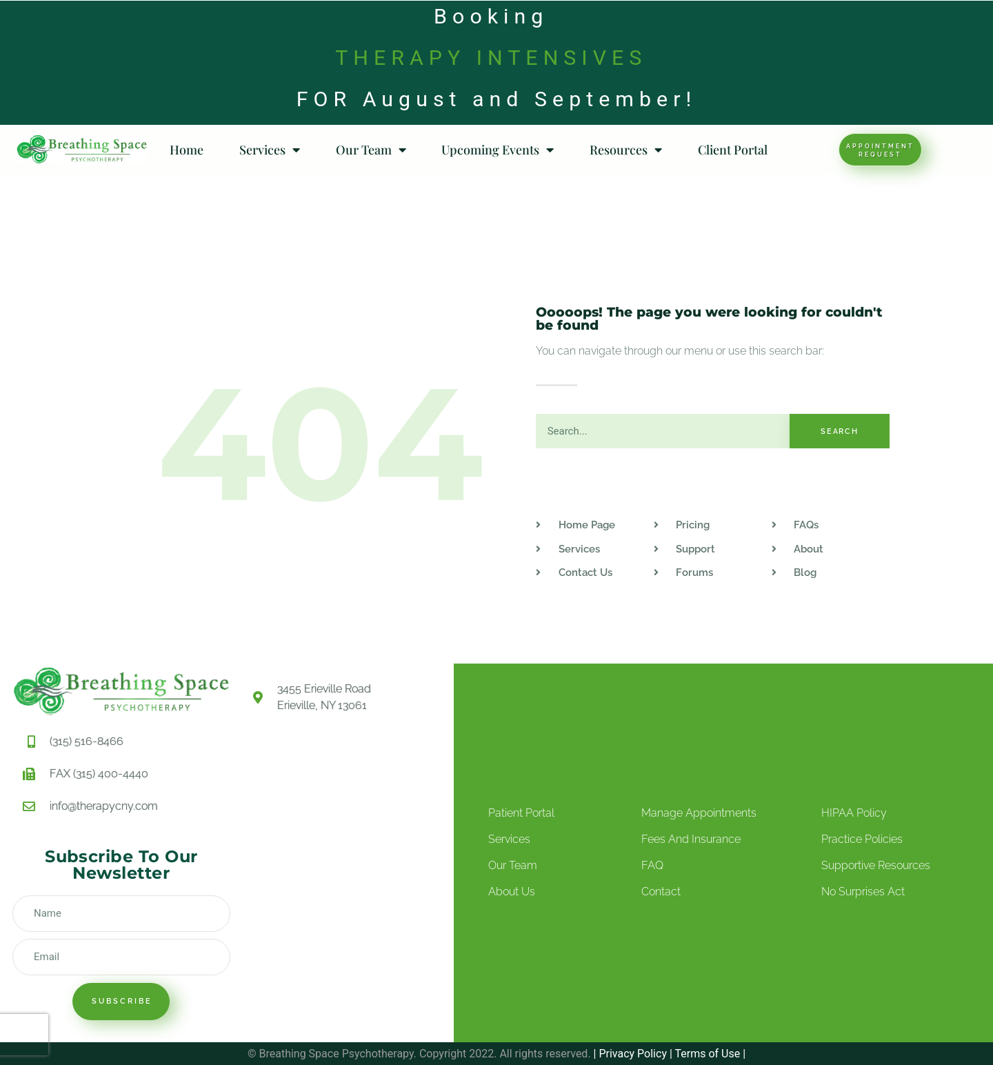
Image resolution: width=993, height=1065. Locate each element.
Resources (626, 150)
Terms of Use (706, 1053)
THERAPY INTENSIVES (491, 58)
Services (269, 150)
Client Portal (733, 149)
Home (186, 149)
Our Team (371, 150)
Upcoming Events (497, 150)
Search (840, 431)
